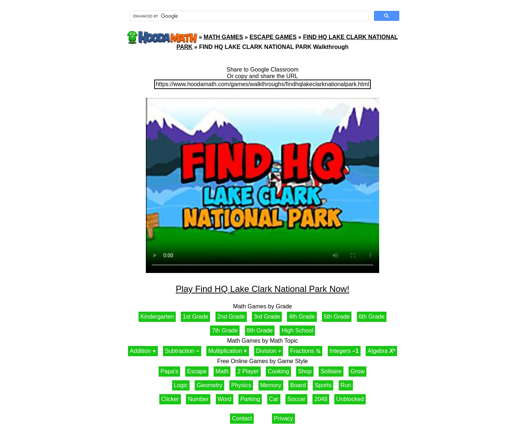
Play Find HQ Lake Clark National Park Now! (262, 289)
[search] (248, 16)
